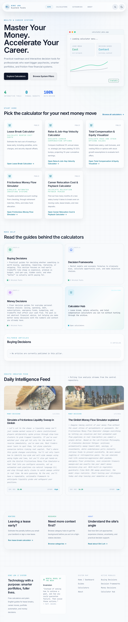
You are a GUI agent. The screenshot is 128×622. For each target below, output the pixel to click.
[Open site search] (115, 7)
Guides (81, 584)
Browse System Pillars (43, 76)
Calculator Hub (108, 592)
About (90, 7)
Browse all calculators (113, 114)
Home (49, 7)
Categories (77, 7)
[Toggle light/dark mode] (121, 7)
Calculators (61, 7)
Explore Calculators (16, 76)
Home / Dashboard (86, 580)
